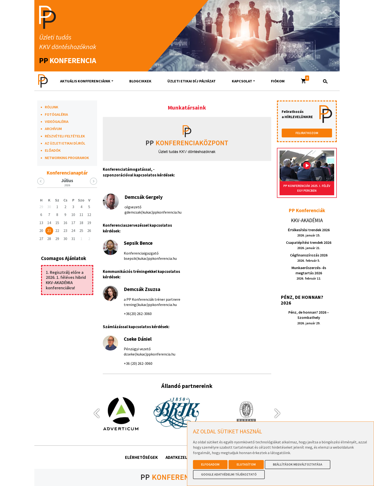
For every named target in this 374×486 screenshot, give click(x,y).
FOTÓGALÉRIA (56, 114)
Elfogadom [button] (210, 464)
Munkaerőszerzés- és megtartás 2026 (308, 273)
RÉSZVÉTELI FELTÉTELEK (65, 136)
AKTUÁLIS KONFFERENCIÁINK (85, 81)
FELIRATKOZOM (307, 133)
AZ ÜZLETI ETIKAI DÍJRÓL (65, 143)
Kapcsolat (242, 81)
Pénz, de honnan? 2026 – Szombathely (308, 317)
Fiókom (278, 81)
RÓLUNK (51, 107)
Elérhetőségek (141, 457)
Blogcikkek (140, 81)
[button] (304, 81)
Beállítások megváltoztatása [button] (297, 464)
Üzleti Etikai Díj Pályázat (191, 81)
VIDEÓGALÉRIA (56, 121)
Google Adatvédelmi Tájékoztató (229, 474)
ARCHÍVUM (53, 128)
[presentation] (94, 413)
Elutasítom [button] (246, 464)
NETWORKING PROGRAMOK (67, 157)
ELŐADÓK (53, 150)
